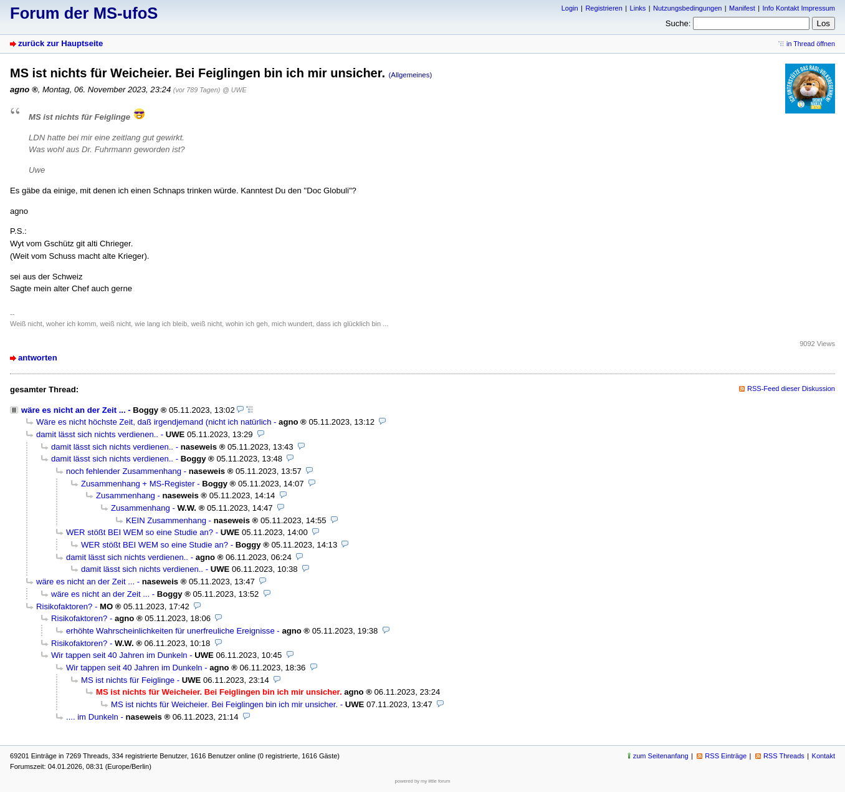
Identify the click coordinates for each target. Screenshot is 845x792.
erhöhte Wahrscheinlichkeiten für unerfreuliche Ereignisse (170, 630)
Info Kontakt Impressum (799, 8)
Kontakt (823, 756)
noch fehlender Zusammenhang (123, 471)
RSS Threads (783, 756)
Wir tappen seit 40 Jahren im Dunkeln (119, 655)
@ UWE (234, 90)
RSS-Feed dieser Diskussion (791, 388)
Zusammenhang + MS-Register (138, 483)
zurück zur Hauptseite (60, 43)
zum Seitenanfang (661, 756)
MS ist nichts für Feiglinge (127, 680)
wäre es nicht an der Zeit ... (73, 410)
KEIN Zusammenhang (166, 520)
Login (569, 8)
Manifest (742, 8)
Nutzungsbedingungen (687, 8)
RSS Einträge (726, 756)
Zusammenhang (125, 495)
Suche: (678, 23)
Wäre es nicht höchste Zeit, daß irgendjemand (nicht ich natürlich (153, 422)
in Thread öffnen (810, 43)
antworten (37, 357)
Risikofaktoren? (64, 606)
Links (638, 8)
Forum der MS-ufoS (84, 13)
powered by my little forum (423, 781)
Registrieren (603, 8)
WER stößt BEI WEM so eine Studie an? (139, 532)
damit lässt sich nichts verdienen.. (97, 434)
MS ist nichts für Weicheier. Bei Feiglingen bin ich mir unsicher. (224, 704)
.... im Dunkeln (92, 717)
